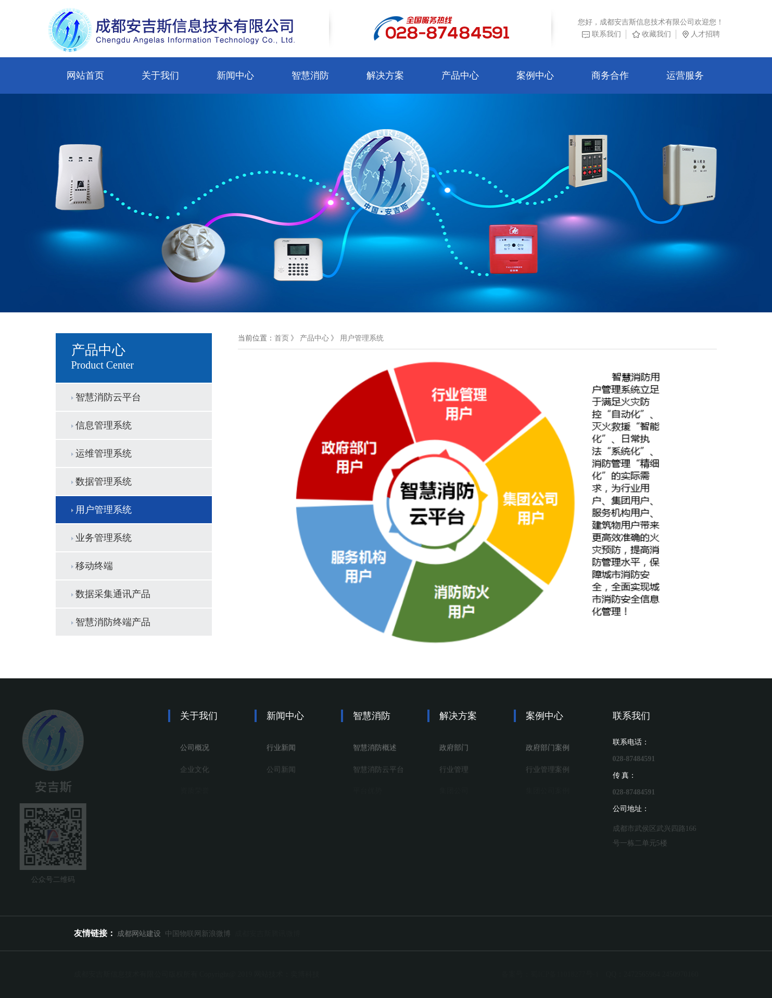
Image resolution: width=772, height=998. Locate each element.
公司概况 (194, 751)
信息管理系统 (99, 425)
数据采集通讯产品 (108, 594)
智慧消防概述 (375, 751)
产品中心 (460, 75)
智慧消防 (310, 75)
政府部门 (454, 751)
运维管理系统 (99, 453)
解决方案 (385, 75)
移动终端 (89, 566)
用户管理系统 (99, 509)
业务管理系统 (99, 538)
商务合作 (610, 75)
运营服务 (685, 75)
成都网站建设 (139, 934)
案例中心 (535, 75)
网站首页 (85, 75)
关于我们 (160, 75)
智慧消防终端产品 (108, 622)
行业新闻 (281, 751)
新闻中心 (235, 75)
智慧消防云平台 (104, 397)
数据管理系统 (99, 481)
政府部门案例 (547, 751)
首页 (289, 338)
